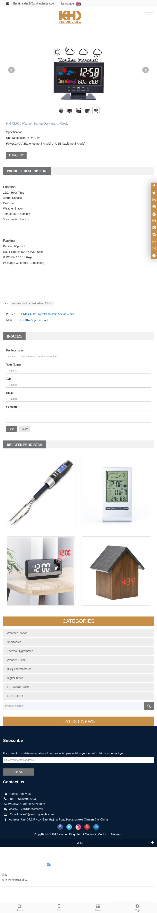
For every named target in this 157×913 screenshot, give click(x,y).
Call (58, 907)
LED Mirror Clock (18, 687)
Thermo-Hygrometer (20, 651)
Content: (11, 406)
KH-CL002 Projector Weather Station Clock (48, 313)
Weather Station (17, 633)
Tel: (8, 378)
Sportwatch (14, 642)
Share (19, 907)
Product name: (15, 350)
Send (11, 428)
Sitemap (116, 834)
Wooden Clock (16, 660)
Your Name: (13, 364)
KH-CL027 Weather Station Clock (116, 530)
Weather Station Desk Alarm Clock (32, 303)
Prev (11, 70)
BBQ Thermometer (19, 669)
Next (145, 70)
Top (137, 907)
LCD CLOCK (15, 696)
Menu (98, 907)
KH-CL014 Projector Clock (32, 320)
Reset (24, 428)
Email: (10, 392)
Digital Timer (15, 678)
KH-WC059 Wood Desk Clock (116, 609)
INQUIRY (16, 155)
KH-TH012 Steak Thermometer (40, 530)
